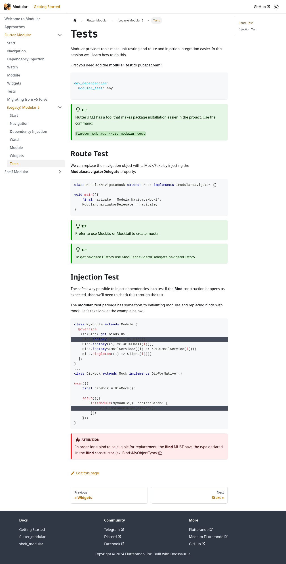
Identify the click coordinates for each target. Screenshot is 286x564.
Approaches (14, 26)
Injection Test (248, 29)
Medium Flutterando (208, 536)
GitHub (262, 6)
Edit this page (85, 473)
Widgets (14, 83)
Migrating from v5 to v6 (27, 99)
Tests (11, 91)
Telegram (114, 529)
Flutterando (201, 529)
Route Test (246, 23)
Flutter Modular (17, 34)
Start (11, 42)
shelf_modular (31, 543)
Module (13, 75)
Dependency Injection (25, 59)
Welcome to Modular (22, 18)
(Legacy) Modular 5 (23, 107)
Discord (112, 536)
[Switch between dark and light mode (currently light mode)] (276, 6)
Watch (12, 67)
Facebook (114, 543)
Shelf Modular (16, 171)
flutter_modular (32, 536)
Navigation (16, 51)
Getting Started (47, 6)
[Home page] (75, 20)
